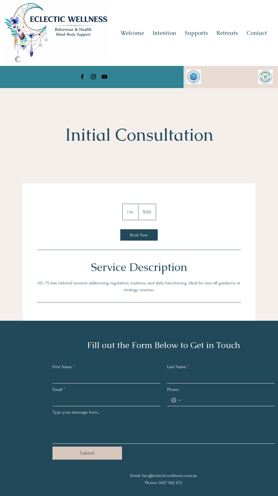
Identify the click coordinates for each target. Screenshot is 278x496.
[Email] (104, 400)
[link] (139, 235)
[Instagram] (93, 76)
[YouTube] (104, 76)
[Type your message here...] (163, 430)
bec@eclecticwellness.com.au (169, 475)
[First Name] (104, 377)
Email (58, 389)
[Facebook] (82, 76)
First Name (63, 367)
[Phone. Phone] (226, 400)
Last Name (178, 367)
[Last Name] (219, 377)
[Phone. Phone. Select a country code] (176, 400)
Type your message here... (76, 412)
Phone (173, 389)
